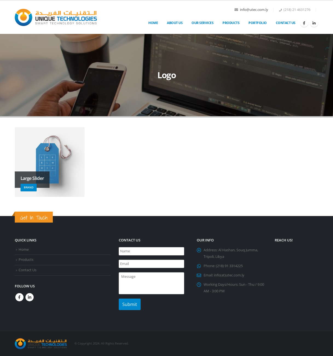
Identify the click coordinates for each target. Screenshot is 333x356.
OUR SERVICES (202, 23)
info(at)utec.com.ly (229, 275)
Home (153, 23)
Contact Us (286, 23)
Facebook (19, 297)
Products (230, 23)
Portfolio (257, 23)
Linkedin (29, 297)
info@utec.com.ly (254, 9)
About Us (175, 23)
